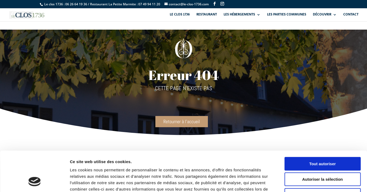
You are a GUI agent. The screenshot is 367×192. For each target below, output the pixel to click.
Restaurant (206, 15)
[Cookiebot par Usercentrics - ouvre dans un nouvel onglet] (34, 182)
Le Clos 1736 (180, 15)
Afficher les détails (294, 181)
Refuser (322, 158)
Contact (350, 15)
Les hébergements (239, 15)
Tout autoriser (322, 127)
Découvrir (322, 15)
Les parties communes (286, 15)
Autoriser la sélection (322, 142)
